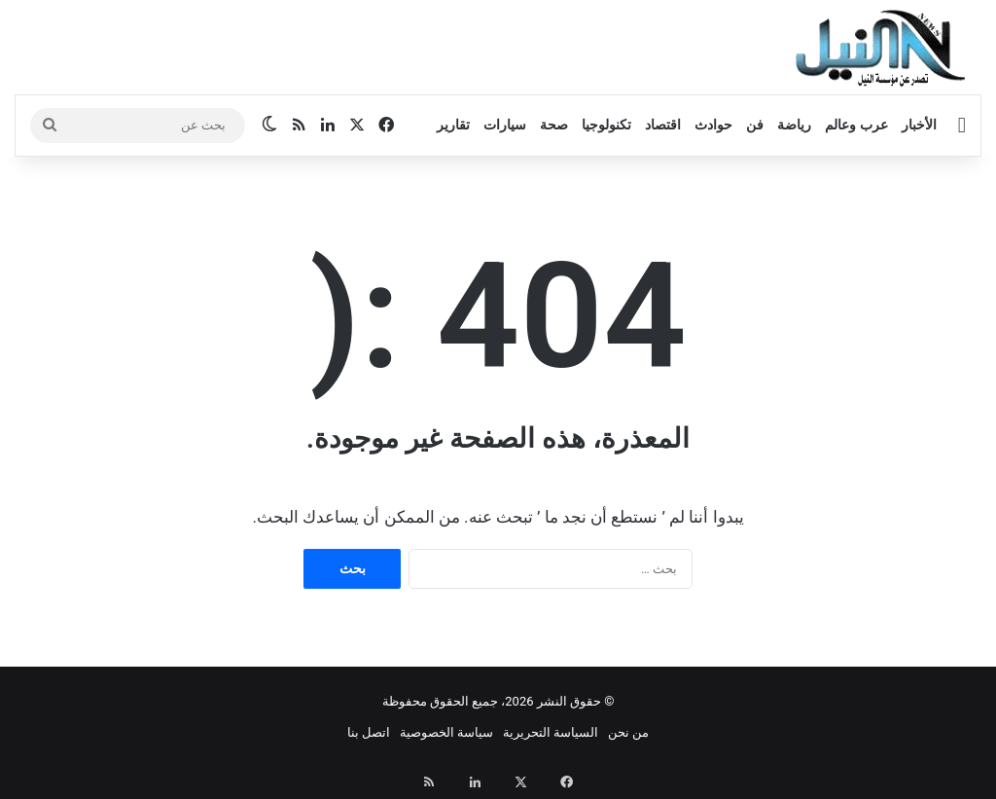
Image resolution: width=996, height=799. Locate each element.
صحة (554, 124)
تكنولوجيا (606, 124)
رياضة (794, 124)
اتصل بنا (368, 732)
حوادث (713, 124)
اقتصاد (663, 124)
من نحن (628, 732)
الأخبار (919, 124)
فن (755, 124)
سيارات (504, 124)
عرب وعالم (856, 124)
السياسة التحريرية (550, 732)
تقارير (453, 124)
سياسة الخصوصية (446, 732)
